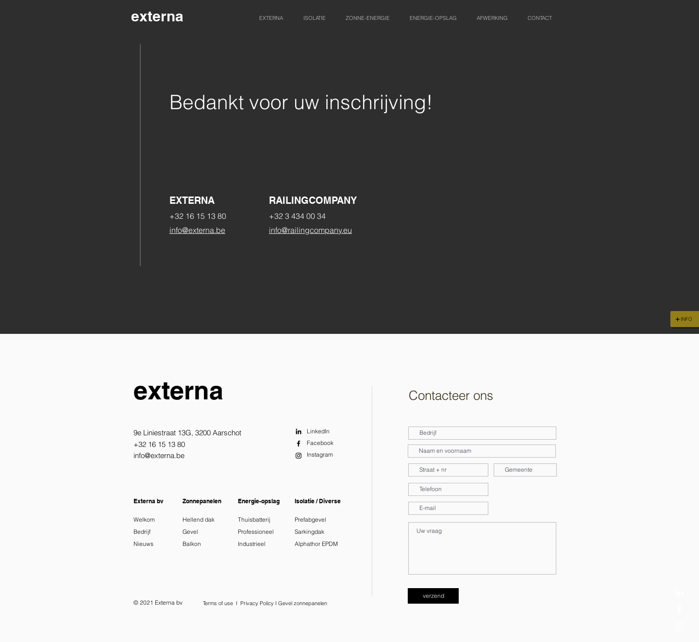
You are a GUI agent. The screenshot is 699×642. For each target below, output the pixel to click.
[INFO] (684, 319)
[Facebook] (679, 609)
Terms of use (218, 603)
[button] (271, 18)
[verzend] (433, 596)
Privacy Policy (257, 603)
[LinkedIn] (679, 592)
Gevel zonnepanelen (302, 603)
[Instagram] (679, 626)
